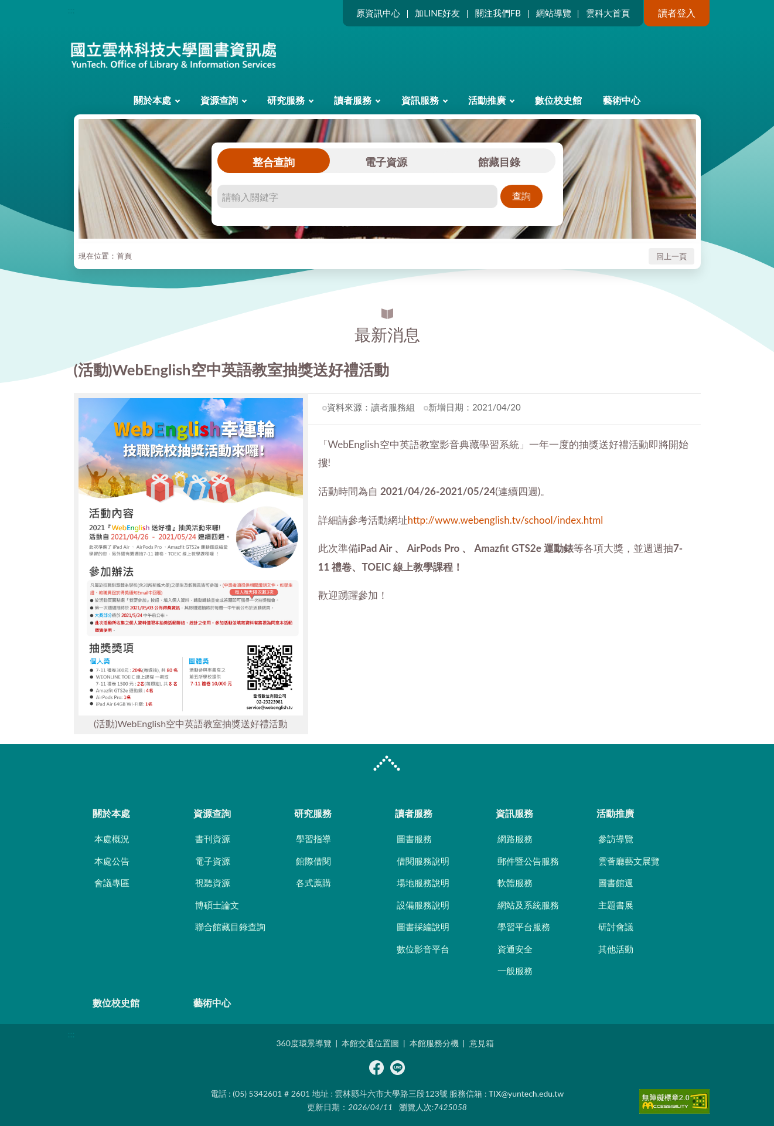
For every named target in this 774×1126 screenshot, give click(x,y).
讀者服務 (352, 100)
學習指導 (313, 838)
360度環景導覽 (303, 1043)
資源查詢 (219, 100)
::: (71, 9)
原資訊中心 (378, 13)
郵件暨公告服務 (528, 861)
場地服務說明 (423, 882)
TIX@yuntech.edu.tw (526, 1093)
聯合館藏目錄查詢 (230, 926)
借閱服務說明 (423, 861)
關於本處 (152, 100)
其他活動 (615, 949)
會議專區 (111, 882)
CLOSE (387, 764)
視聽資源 (212, 882)
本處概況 (111, 838)
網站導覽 (553, 13)
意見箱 (481, 1043)
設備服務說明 (423, 905)
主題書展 (615, 905)
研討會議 (615, 926)
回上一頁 (671, 256)
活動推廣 (487, 100)
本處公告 (111, 861)
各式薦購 (313, 882)
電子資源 (386, 161)
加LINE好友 (437, 13)
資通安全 (515, 949)
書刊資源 (212, 838)
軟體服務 (515, 882)
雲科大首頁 (608, 13)
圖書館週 (615, 882)
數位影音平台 (423, 949)
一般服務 (515, 970)
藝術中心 (621, 100)
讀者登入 (676, 12)
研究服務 (286, 100)
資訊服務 (420, 100)
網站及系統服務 (528, 905)
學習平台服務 (523, 926)
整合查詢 (274, 161)
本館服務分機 (434, 1043)
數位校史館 (558, 100)
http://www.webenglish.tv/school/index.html (505, 520)
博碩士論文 (217, 905)
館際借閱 (313, 861)
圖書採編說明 (423, 926)
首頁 (124, 255)
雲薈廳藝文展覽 (629, 861)
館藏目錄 (499, 161)
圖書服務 (414, 838)
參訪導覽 (615, 838)
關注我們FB (498, 13)
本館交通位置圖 (370, 1043)
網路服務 (515, 838)
